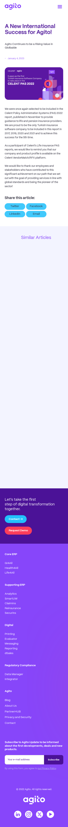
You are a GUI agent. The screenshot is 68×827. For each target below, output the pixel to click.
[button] (60, 6)
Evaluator (11, 639)
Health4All (11, 568)
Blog (7, 700)
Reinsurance (13, 608)
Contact (10, 723)
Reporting (11, 648)
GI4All (8, 563)
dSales (9, 653)
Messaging (11, 643)
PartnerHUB (13, 711)
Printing (10, 634)
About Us (11, 706)
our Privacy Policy (47, 769)
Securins (10, 613)
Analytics (11, 594)
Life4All (9, 573)
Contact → (16, 519)
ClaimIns (10, 603)
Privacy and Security (18, 717)
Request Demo (18, 530)
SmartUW (11, 598)
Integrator (11, 679)
